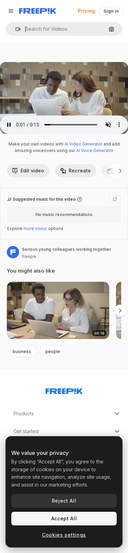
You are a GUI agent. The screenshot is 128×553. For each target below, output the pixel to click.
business (22, 351)
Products (67, 414)
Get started (67, 431)
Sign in (111, 11)
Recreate (75, 170)
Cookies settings (64, 535)
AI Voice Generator (94, 150)
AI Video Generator (83, 144)
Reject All (64, 501)
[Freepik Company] (64, 390)
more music (35, 228)
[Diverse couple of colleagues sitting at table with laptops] (58, 310)
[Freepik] (37, 11)
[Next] (120, 170)
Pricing (86, 11)
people (52, 351)
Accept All (64, 518)
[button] (15, 29)
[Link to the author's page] (13, 252)
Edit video (28, 170)
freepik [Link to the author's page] (29, 256)
